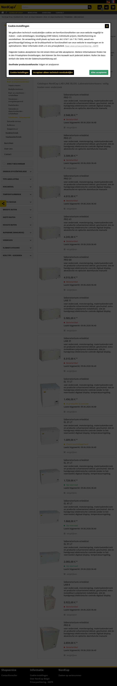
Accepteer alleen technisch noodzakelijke (53, 72)
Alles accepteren (99, 72)
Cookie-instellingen (19, 72)
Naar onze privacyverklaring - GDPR (81, 46)
